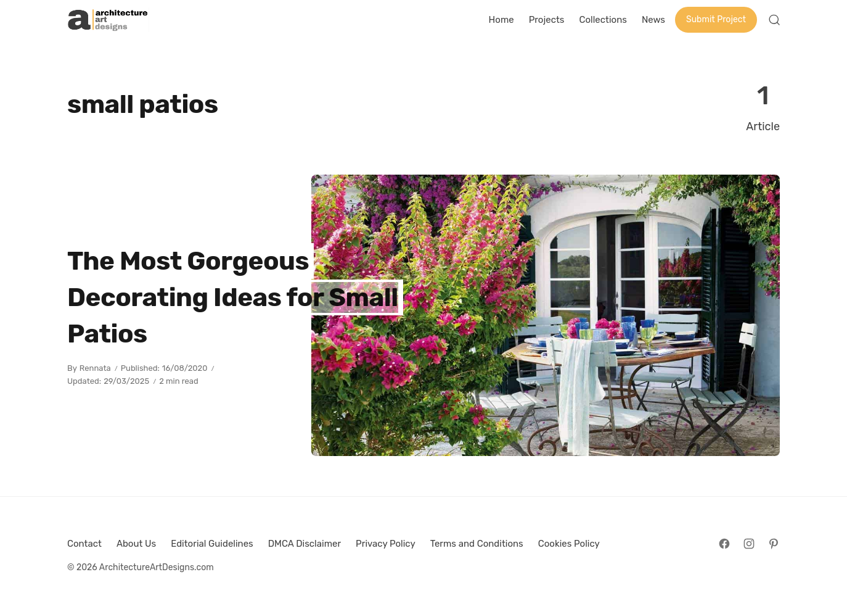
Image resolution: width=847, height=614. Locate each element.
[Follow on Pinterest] (774, 544)
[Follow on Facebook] (724, 544)
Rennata (95, 368)
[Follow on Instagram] (749, 544)
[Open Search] (774, 19)
